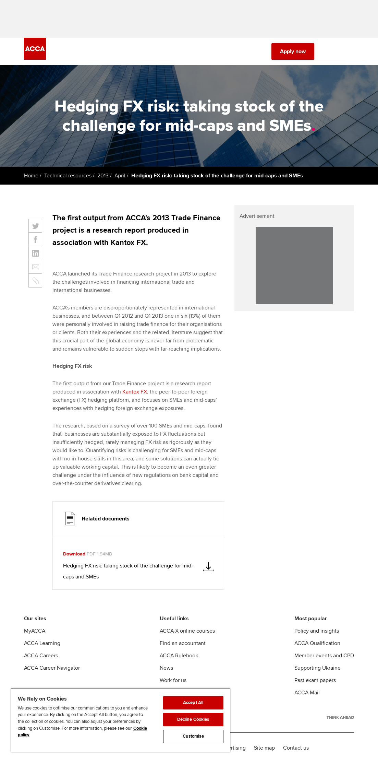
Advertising (232, 747)
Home (31, 175)
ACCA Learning (42, 643)
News (166, 668)
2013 (103, 175)
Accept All (193, 702)
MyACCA (34, 630)
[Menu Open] (350, 51)
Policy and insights (316, 630)
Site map (264, 747)
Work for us (173, 680)
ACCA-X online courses (187, 630)
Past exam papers (315, 680)
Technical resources (68, 175)
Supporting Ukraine (317, 668)
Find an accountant (183, 643)
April (119, 175)
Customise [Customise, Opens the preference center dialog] (193, 736)
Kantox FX (134, 391)
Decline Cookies (193, 719)
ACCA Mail (307, 692)
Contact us (296, 747)
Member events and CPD (324, 655)
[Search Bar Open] (330, 51)
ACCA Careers (41, 655)
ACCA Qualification (317, 643)
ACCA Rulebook (179, 655)
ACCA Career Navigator (52, 668)
